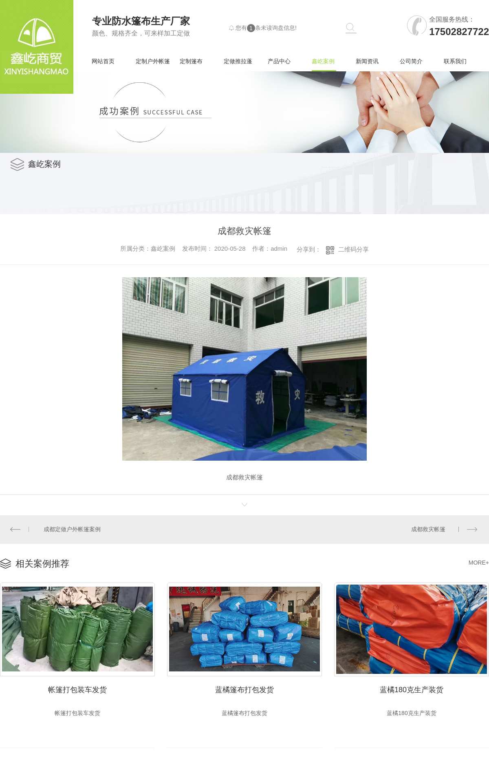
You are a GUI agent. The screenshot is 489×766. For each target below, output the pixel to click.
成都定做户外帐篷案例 (72, 529)
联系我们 (455, 61)
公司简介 (411, 61)
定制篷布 (191, 61)
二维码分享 (353, 249)
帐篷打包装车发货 (77, 688)
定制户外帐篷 (153, 61)
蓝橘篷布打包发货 (244, 688)
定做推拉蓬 (238, 61)
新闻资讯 (367, 61)
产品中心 (279, 61)
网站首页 (103, 61)
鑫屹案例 (323, 61)
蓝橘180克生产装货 (411, 688)
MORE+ (479, 562)
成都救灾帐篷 (428, 529)
